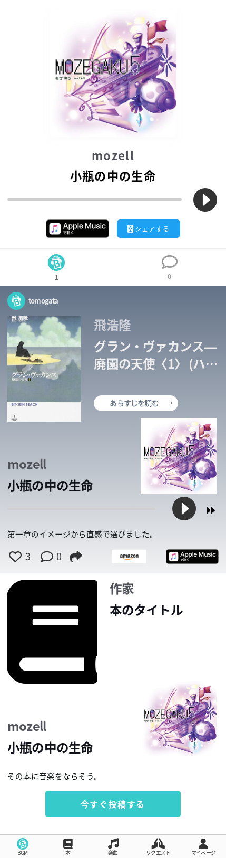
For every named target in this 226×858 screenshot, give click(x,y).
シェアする (148, 229)
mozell (113, 156)
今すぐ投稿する (113, 804)
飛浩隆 (112, 324)
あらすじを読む (141, 402)
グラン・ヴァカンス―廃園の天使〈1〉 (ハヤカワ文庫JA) (155, 355)
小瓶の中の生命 (50, 485)
